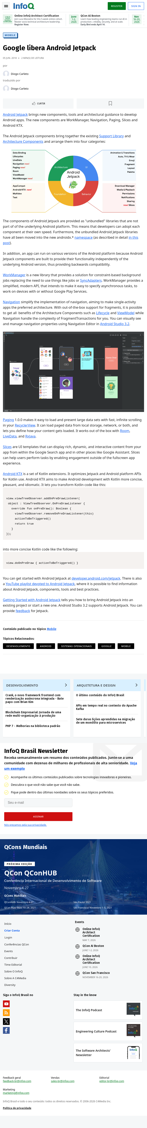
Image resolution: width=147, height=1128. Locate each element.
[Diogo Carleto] (6, 74)
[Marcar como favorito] (110, 104)
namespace (84, 238)
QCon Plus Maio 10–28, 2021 (20, 916)
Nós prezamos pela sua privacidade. (25, 833)
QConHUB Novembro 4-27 (18, 911)
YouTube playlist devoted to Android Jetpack (40, 589)
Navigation (12, 302)
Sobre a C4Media (16, 988)
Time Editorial (13, 974)
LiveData (10, 442)
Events (9, 961)
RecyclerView (25, 431)
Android (46, 652)
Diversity (10, 994)
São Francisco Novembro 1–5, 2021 (93, 916)
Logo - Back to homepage (24, 5)
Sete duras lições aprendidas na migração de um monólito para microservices (105, 728)
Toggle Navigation (6, 6)
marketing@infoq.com (16, 1104)
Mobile (10, 36)
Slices (7, 452)
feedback (23, 616)
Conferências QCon (17, 954)
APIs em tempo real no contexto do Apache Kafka (106, 715)
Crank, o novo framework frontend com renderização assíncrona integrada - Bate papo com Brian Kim (35, 706)
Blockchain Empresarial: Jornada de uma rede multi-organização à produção (34, 721)
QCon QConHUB (30, 881)
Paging (8, 425)
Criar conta (12, 940)
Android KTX (13, 479)
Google (107, 652)
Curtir (41, 104)
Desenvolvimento (19, 652)
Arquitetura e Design (96, 693)
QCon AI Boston (93, 955)
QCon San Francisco (96, 982)
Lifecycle (103, 313)
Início (8, 933)
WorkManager (14, 275)
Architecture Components (23, 142)
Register (116, 6)
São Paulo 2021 (82, 911)
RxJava (31, 442)
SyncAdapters (91, 281)
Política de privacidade (17, 1119)
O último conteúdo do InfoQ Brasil (100, 703)
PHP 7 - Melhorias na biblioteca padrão (33, 734)
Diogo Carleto (20, 74)
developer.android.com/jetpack (96, 584)
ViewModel (126, 313)
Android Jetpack (15, 115)
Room (125, 436)
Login (9, 947)
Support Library (112, 137)
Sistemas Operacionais (77, 652)
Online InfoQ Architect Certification (91, 942)
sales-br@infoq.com (63, 1092)
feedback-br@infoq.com (17, 1092)
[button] (38, 825)
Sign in (135, 6)
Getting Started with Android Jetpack (32, 605)
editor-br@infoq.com (111, 1092)
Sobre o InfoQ (14, 981)
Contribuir (11, 967)
